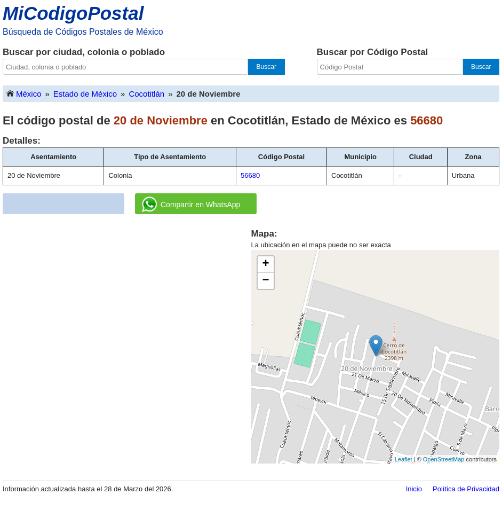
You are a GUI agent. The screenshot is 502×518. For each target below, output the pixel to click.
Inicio (414, 489)
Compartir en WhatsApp (191, 204)
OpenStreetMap (444, 459)
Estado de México (85, 93)
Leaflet (403, 459)
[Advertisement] (127, 302)
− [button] (265, 281)
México (23, 93)
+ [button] (265, 264)
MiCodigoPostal (73, 13)
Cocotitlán (146, 93)
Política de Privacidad (466, 489)
